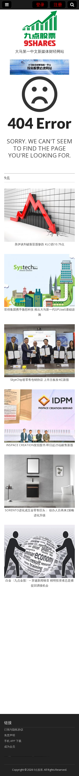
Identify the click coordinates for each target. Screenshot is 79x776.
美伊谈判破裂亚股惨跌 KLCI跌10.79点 (39, 244)
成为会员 (9, 746)
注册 (58, 4)
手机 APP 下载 (12, 741)
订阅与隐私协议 (13, 729)
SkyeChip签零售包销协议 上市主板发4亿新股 (39, 380)
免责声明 (9, 735)
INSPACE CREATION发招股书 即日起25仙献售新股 (39, 445)
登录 (40, 4)
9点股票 (38, 770)
